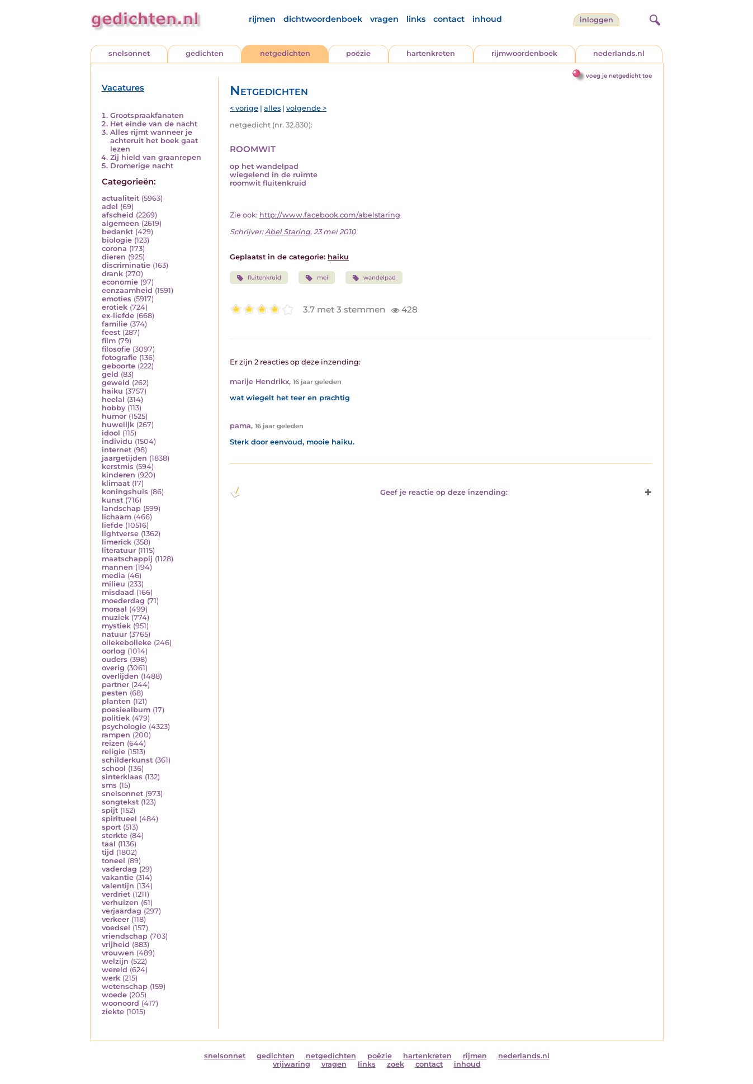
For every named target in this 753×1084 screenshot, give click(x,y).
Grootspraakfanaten (147, 115)
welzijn (115, 961)
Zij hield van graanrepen (155, 157)
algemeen (120, 223)
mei (316, 278)
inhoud (487, 19)
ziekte (113, 1011)
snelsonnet (129, 53)
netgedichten (285, 53)
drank (112, 273)
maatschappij (127, 559)
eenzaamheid (127, 290)
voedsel (116, 928)
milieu (113, 584)
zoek (395, 1064)
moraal (114, 609)
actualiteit (120, 198)
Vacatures (123, 88)
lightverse (120, 533)
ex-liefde (118, 315)
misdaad (118, 592)
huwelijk (118, 424)
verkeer (115, 919)
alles (272, 108)
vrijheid (116, 944)
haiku (112, 391)
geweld (116, 382)
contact (449, 19)
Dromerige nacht (141, 166)
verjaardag (121, 911)
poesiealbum (126, 710)
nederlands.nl (619, 53)
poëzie (358, 53)
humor (114, 416)
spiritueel (119, 819)
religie (113, 751)
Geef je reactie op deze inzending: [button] (369, 492)
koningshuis (125, 491)
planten (116, 701)
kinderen (118, 475)
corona (114, 248)
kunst (112, 500)
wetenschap (125, 986)
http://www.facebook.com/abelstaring (329, 215)
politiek (116, 718)
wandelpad (374, 278)
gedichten (205, 53)
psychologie (124, 726)
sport (111, 827)
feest (111, 332)
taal (109, 844)
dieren (114, 257)
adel (110, 206)
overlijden (120, 676)
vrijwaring (291, 1064)
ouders (114, 659)
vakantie (118, 877)
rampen (116, 735)
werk (111, 978)
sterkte (114, 835)
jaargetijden (124, 458)
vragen (384, 19)
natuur (114, 634)
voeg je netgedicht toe (619, 75)
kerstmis (118, 466)
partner (115, 684)
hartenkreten (430, 53)
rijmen (262, 19)
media (113, 575)
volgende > (306, 108)
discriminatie (126, 265)
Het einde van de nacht (153, 124)
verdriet (116, 894)
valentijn (118, 886)
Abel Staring (287, 232)
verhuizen (120, 902)
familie (114, 324)
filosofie (116, 349)
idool (111, 433)
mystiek (116, 626)
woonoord (120, 1003)
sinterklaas (122, 777)
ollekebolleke (126, 642)
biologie (117, 240)
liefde (112, 525)
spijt (110, 810)
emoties (116, 299)
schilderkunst (127, 760)
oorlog (113, 651)
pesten (114, 693)
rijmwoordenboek (524, 53)
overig (113, 668)
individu (117, 441)
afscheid (118, 215)
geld (110, 374)
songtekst (120, 802)
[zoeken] (653, 18)
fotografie (119, 357)
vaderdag (119, 869)
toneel (113, 860)
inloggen (596, 20)
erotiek (114, 307)
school (114, 768)
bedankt (117, 232)
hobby (113, 408)
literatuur (119, 550)
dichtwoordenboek (322, 19)
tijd (108, 852)
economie (120, 282)
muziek (115, 617)
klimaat (116, 483)
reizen (113, 743)
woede (114, 995)
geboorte (118, 366)
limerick (116, 542)
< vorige (244, 108)
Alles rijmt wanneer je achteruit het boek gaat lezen (154, 140)
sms (109, 785)
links (415, 19)
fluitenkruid (258, 278)
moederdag (123, 601)
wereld (114, 969)
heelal (113, 399)
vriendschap (125, 936)
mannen (117, 567)
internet (116, 450)
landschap (121, 508)
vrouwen (118, 953)
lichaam (116, 517)
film (109, 341)
